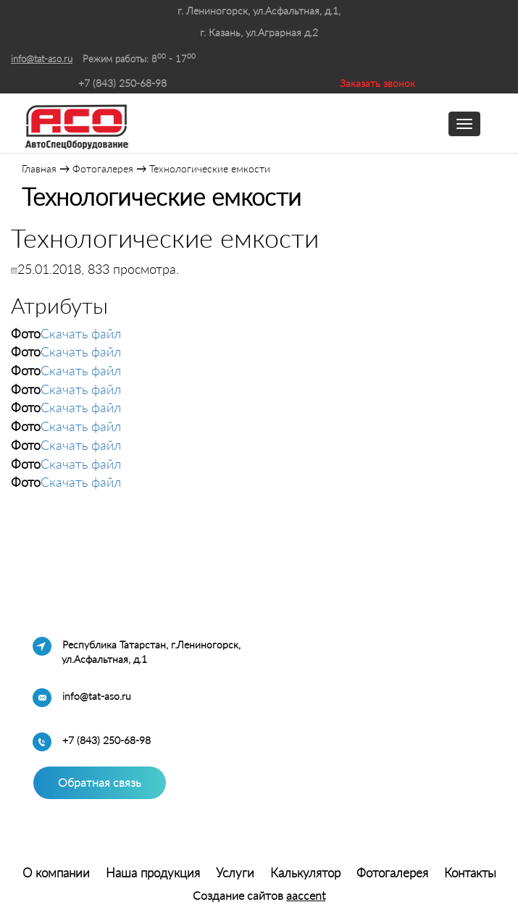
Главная (39, 168)
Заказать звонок (377, 83)
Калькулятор (305, 872)
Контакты (470, 872)
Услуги (235, 872)
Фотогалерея (102, 168)
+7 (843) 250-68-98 (122, 83)
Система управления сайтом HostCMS (259, 853)
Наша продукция (153, 872)
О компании (56, 872)
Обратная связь (99, 782)
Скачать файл (81, 333)
